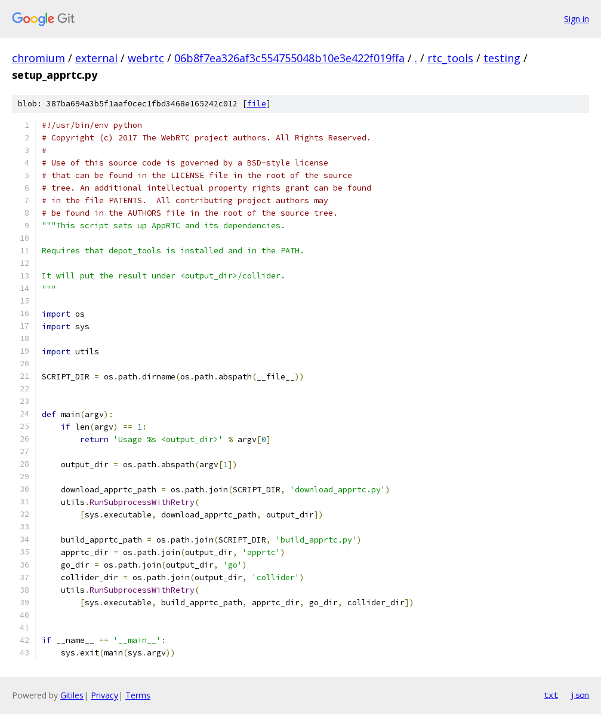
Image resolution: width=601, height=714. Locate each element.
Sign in (576, 18)
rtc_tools (450, 58)
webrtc (146, 58)
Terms (137, 695)
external (96, 58)
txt (551, 695)
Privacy (104, 695)
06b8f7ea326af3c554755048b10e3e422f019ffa (289, 58)
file (256, 104)
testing (501, 58)
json (579, 695)
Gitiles (72, 695)
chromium (38, 58)
